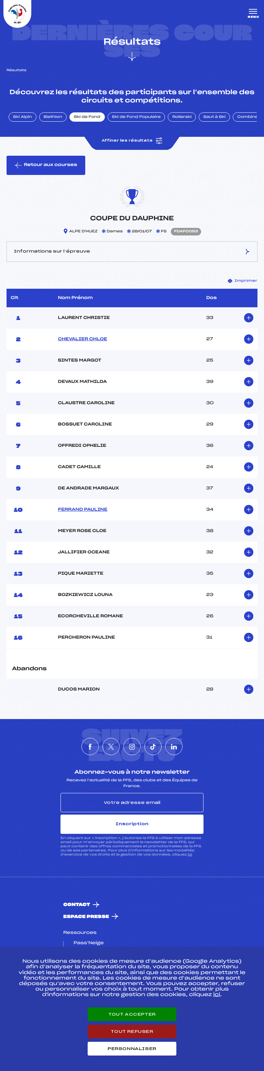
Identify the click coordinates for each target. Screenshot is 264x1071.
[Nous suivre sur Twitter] (111, 746)
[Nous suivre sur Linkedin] (174, 746)
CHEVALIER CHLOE (82, 339)
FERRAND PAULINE (83, 510)
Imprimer (242, 281)
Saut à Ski (214, 117)
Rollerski (181, 117)
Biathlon (53, 117)
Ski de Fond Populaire (136, 117)
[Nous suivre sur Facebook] (90, 746)
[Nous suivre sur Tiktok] (153, 746)
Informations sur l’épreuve (132, 251)
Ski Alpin (22, 117)
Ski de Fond (87, 117)
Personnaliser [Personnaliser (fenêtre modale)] (132, 1049)
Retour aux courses (46, 165)
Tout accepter (132, 1014)
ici (190, 854)
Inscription (132, 824)
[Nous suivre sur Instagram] (132, 746)
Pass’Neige (89, 943)
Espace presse (86, 917)
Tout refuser (132, 1031)
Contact (76, 905)
